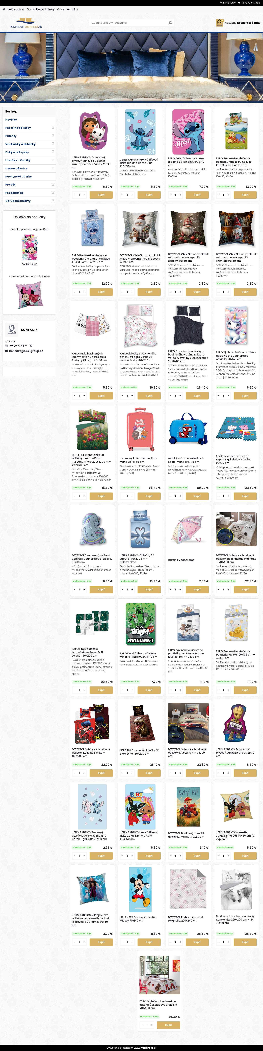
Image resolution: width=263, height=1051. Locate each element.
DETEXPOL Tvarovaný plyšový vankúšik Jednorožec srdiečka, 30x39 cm (92, 559)
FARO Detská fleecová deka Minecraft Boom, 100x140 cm (138, 655)
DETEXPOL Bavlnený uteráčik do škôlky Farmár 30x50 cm (186, 835)
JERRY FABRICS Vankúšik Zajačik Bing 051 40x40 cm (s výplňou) (235, 836)
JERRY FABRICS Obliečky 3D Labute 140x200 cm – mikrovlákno (137, 559)
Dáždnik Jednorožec (181, 560)
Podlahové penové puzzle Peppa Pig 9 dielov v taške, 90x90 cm (233, 460)
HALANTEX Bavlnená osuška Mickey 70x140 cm (138, 919)
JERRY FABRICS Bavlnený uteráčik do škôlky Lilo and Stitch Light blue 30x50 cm (89, 836)
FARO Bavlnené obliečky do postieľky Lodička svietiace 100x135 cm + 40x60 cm (186, 654)
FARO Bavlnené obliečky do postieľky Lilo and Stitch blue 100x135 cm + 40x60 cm (91, 259)
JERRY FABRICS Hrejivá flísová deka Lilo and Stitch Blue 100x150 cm (139, 163)
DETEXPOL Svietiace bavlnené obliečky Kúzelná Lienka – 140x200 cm (91, 753)
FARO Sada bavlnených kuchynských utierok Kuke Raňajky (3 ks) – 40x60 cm (89, 357)
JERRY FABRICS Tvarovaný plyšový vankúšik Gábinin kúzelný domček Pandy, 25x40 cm (91, 162)
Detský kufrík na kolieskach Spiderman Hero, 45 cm (186, 460)
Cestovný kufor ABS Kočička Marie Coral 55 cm (138, 460)
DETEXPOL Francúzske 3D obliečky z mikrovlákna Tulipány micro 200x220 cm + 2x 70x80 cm (91, 460)
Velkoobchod (16, 9)
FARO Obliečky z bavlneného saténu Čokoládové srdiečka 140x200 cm (158, 1005)
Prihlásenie (229, 2)
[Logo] (26, 22)
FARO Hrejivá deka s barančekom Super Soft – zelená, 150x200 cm (89, 652)
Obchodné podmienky (41, 9)
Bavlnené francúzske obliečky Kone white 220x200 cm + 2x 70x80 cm (235, 920)
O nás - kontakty (67, 9)
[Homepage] (4, 9)
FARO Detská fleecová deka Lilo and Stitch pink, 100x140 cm (186, 162)
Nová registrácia (251, 2)
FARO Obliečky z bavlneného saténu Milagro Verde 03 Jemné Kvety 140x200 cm (138, 357)
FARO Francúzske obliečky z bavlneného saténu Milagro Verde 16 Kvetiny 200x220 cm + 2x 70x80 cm (188, 356)
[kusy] (79, 195)
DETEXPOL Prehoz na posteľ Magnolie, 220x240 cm (185, 919)
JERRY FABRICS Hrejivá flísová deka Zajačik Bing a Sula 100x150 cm (139, 836)
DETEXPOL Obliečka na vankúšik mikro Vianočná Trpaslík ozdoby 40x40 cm (188, 258)
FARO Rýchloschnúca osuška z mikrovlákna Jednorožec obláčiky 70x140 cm (236, 356)
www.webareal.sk (145, 1047)
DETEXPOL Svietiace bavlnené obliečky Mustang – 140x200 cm (187, 753)
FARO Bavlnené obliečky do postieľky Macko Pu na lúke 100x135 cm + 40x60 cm (233, 162)
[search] (170, 24)
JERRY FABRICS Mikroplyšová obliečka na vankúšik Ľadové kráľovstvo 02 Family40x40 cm (90, 920)
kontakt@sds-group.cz (26, 351)
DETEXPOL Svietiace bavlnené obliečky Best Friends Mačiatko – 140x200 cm (236, 559)
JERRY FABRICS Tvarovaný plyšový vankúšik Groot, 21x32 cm (235, 753)
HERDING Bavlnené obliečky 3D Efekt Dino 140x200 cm (139, 752)
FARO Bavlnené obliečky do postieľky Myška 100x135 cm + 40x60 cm (235, 655)
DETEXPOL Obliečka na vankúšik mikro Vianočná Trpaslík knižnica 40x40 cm (236, 258)
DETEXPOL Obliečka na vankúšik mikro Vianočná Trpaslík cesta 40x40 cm (140, 259)
